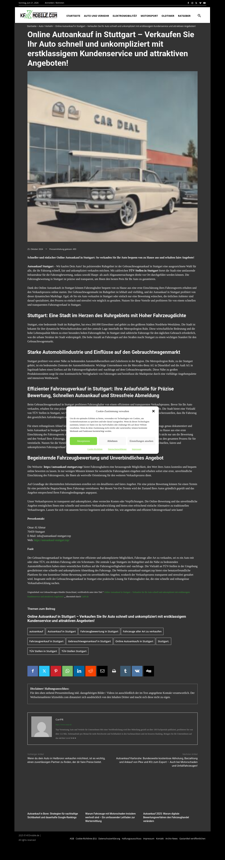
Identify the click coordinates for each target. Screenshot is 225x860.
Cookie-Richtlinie (94, 449)
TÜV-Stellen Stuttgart (74, 651)
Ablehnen (112, 441)
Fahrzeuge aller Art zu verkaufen (142, 631)
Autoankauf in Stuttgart (62, 631)
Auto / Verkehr (46, 26)
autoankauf (36, 631)
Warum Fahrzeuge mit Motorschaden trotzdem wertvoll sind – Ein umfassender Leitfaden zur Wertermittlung (109, 817)
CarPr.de (85, 596)
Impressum (136, 449)
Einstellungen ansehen (141, 441)
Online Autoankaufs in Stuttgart (134, 641)
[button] (153, 411)
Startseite (31, 26)
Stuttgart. (163, 641)
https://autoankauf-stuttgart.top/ (51, 540)
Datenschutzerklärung (117, 449)
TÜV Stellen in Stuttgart (43, 651)
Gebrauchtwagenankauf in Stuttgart (89, 641)
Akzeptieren (83, 441)
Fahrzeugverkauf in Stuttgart (46, 641)
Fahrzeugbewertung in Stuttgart (99, 631)
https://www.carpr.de (64, 724)
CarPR (59, 719)
